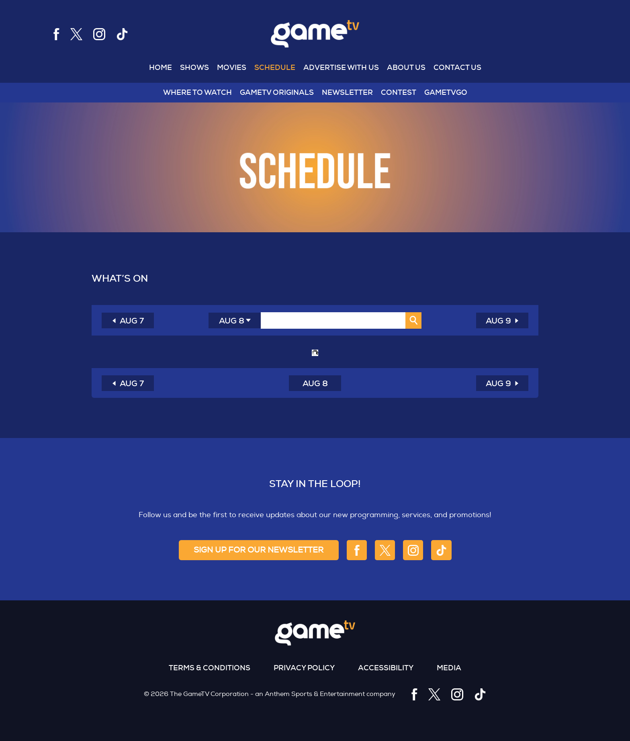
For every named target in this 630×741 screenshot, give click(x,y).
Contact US (457, 67)
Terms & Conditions (209, 668)
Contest (398, 92)
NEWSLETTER (347, 92)
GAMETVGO (445, 92)
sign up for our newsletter (258, 550)
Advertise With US (341, 67)
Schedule (274, 67)
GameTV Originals (277, 92)
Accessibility (385, 668)
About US (406, 67)
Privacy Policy (304, 668)
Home (160, 67)
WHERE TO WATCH (197, 92)
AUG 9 (498, 320)
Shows (194, 67)
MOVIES (231, 67)
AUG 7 (132, 320)
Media (449, 668)
